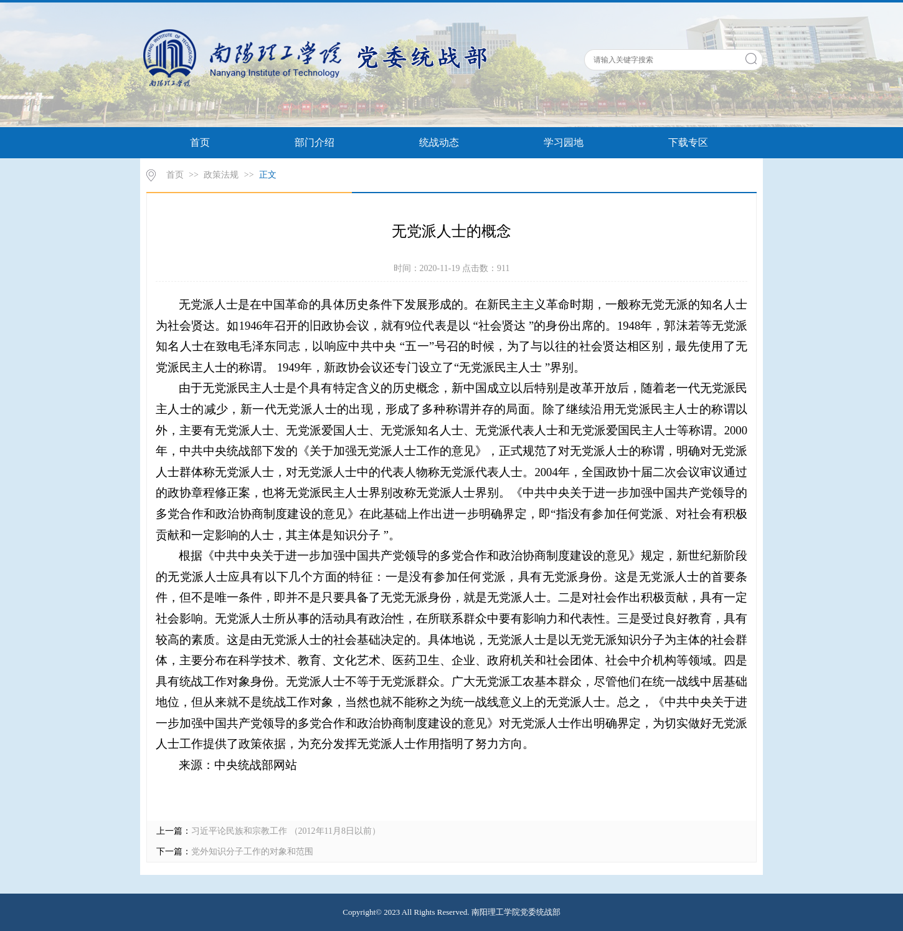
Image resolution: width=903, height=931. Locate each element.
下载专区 (688, 142)
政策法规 (221, 174)
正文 (268, 174)
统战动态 (439, 142)
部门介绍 (314, 142)
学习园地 (564, 142)
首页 (200, 142)
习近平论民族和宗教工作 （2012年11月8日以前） (286, 831)
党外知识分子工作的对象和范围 (252, 851)
